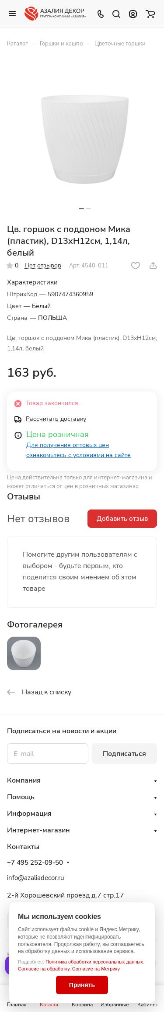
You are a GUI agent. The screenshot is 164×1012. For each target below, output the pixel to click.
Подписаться (124, 754)
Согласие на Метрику (96, 968)
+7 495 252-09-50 (35, 862)
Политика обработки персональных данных (94, 961)
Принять (82, 984)
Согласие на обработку (44, 968)
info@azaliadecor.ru (35, 877)
